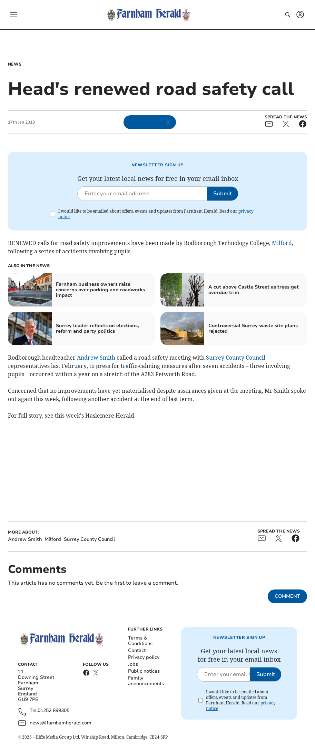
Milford (282, 243)
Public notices (144, 671)
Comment (287, 596)
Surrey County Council (235, 357)
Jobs (133, 664)
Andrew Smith (96, 357)
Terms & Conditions (140, 641)
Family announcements (146, 681)
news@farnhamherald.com (60, 723)
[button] (14, 15)
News (14, 64)
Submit (222, 193)
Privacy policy (143, 657)
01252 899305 (53, 711)
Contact (137, 650)
